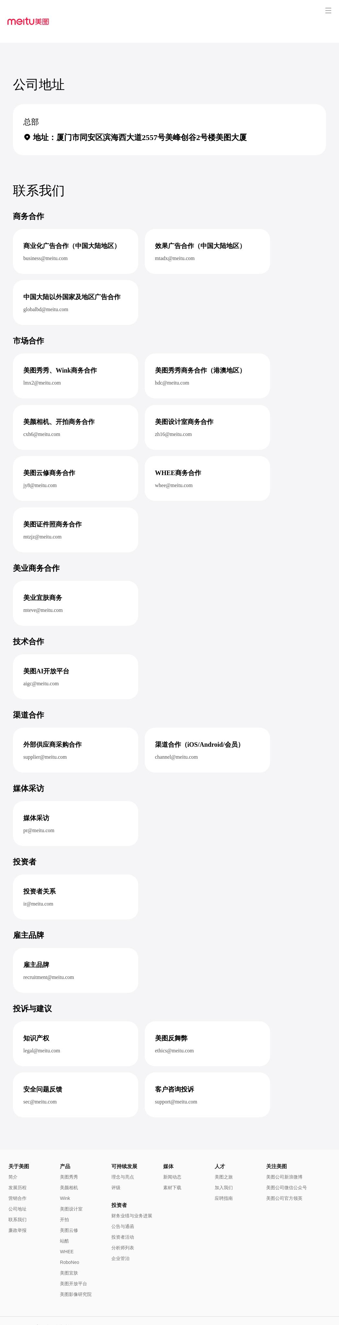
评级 (115, 1164)
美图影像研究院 (76, 1271)
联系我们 (17, 1196)
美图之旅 (224, 1154)
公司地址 (17, 1186)
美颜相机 (69, 1164)
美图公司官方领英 (284, 1175)
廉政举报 (17, 1207)
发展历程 (17, 1164)
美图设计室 (71, 1186)
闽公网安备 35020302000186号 (35, 1313)
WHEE (66, 1228)
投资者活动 (122, 1214)
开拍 (64, 1196)
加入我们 (224, 1164)
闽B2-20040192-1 (81, 1313)
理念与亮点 (122, 1154)
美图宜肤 (69, 1250)
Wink (65, 1175)
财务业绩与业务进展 (131, 1192)
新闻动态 (172, 1154)
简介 (12, 1154)
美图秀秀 (69, 1154)
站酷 (64, 1218)
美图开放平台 (73, 1260)
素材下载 (172, 1164)
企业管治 (120, 1235)
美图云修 (69, 1207)
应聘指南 (224, 1175)
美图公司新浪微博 (284, 1154)
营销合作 (17, 1175)
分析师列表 (122, 1224)
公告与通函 (122, 1203)
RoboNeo (69, 1239)
